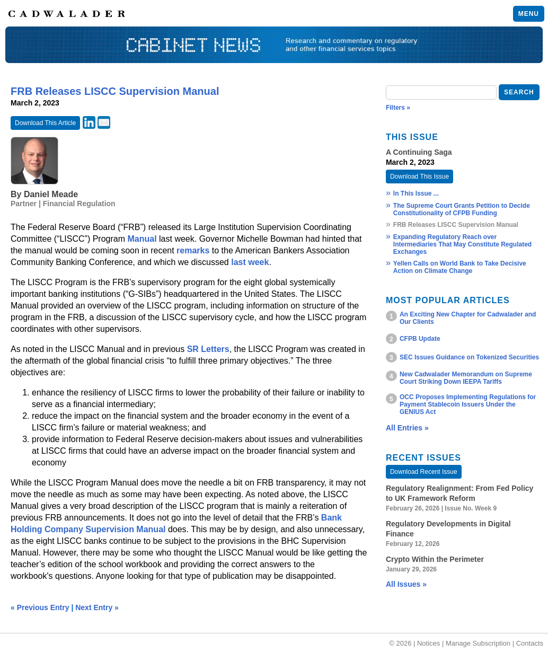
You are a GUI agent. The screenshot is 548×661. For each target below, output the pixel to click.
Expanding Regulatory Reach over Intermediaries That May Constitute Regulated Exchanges (462, 244)
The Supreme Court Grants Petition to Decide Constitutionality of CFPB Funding (461, 209)
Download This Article (45, 123)
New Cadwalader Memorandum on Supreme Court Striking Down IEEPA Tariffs (466, 378)
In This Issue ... (416, 193)
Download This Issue (419, 176)
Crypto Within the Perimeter (435, 559)
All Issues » (406, 584)
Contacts (529, 643)
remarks (192, 250)
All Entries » (407, 428)
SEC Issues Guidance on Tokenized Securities (469, 357)
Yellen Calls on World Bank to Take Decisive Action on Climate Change (459, 267)
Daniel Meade (51, 194)
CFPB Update (420, 338)
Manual (141, 238)
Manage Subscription (478, 643)
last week (250, 262)
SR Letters (208, 349)
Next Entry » (97, 607)
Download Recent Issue (423, 471)
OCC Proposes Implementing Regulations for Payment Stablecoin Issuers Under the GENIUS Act (468, 404)
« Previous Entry (40, 607)
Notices (428, 643)
